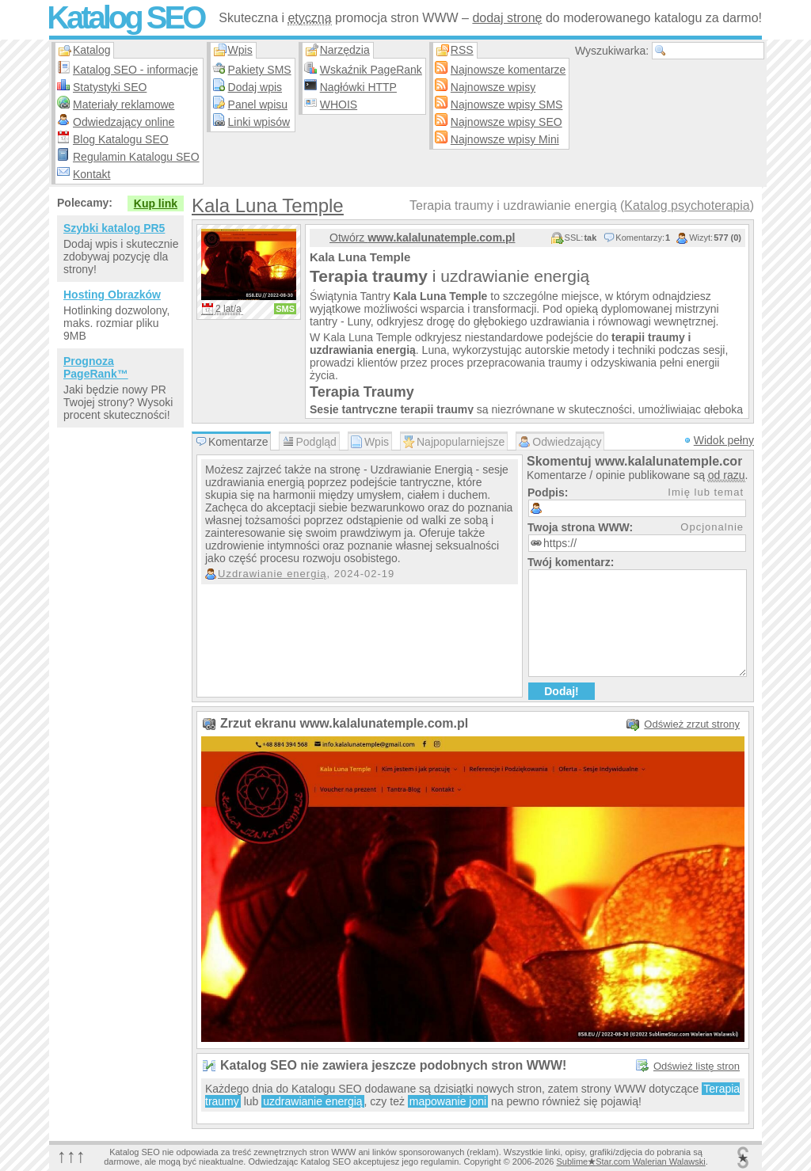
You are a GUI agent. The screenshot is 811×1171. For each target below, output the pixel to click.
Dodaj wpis (255, 87)
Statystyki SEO (110, 87)
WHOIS (338, 104)
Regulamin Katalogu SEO (136, 156)
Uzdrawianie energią (272, 574)
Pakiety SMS (259, 69)
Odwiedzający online (123, 122)
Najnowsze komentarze (508, 69)
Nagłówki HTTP (358, 87)
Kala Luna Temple (268, 205)
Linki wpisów (259, 122)
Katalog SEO (125, 17)
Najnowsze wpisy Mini (505, 139)
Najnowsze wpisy (493, 87)
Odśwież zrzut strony (692, 724)
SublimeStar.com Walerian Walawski (630, 1161)
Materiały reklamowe (123, 104)
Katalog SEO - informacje (135, 69)
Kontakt (91, 174)
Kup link (155, 203)
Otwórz (422, 237)
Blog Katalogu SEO (121, 139)
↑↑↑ (71, 1155)
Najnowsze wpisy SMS (507, 104)
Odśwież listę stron (696, 1066)
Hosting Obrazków (112, 294)
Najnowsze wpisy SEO (506, 122)
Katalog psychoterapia (686, 205)
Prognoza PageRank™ (95, 367)
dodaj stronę (507, 18)
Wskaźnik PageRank (371, 69)
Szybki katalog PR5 (114, 228)
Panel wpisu (258, 104)
